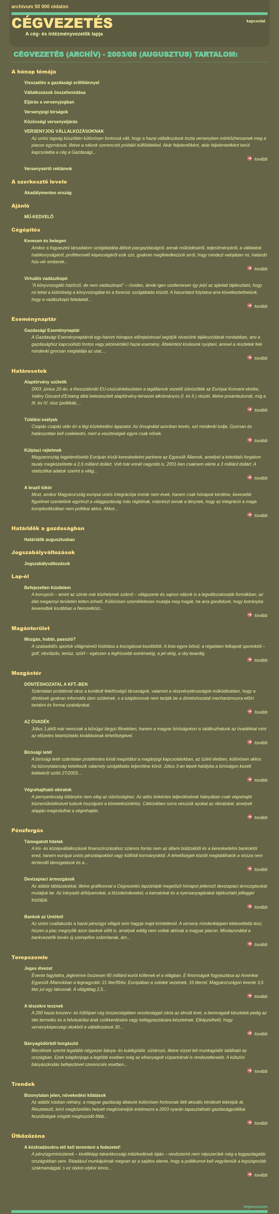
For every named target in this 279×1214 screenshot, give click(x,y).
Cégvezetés (62, 23)
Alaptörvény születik (45, 382)
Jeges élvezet (38, 968)
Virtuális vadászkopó (46, 278)
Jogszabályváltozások (47, 563)
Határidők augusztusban (49, 539)
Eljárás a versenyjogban (49, 102)
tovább (261, 159)
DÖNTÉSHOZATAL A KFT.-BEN (56, 684)
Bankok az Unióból (43, 916)
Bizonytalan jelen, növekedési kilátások (65, 1095)
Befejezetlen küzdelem (47, 587)
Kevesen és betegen (45, 240)
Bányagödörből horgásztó (51, 1043)
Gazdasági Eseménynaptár (52, 330)
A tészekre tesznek (43, 1006)
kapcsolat (256, 21)
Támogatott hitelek (43, 841)
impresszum (256, 1206)
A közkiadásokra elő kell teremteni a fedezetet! (72, 1147)
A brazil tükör (38, 487)
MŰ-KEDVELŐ (39, 216)
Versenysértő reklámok (48, 168)
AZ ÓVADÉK (37, 721)
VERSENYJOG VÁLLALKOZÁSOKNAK (64, 131)
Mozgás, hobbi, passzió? (49, 639)
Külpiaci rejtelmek (43, 450)
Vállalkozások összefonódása (55, 92)
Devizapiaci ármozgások (49, 879)
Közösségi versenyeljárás (51, 121)
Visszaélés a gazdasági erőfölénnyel (61, 82)
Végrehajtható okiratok (47, 789)
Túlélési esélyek (40, 419)
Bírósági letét (38, 752)
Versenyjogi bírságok (46, 112)
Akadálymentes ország (47, 192)
